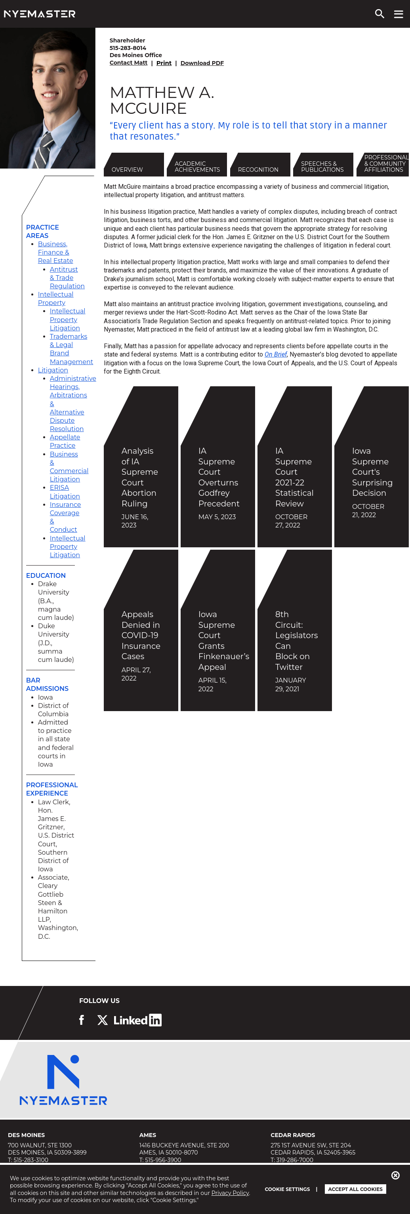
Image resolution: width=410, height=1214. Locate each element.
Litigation (53, 370)
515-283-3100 (31, 1160)
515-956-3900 (163, 1160)
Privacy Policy (230, 1193)
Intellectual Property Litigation (68, 319)
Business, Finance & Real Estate (55, 252)
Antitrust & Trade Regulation (67, 278)
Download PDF (202, 63)
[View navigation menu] (398, 14)
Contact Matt (129, 62)
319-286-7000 (295, 1160)
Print (164, 63)
